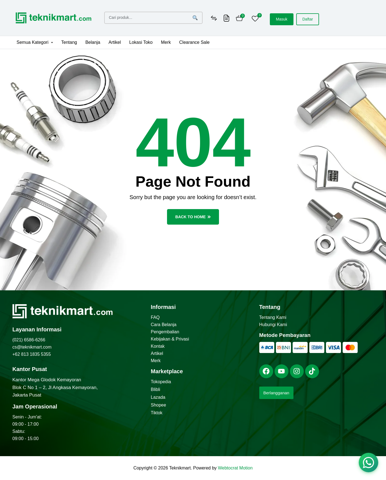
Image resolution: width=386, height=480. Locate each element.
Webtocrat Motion (235, 468)
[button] (35, 42)
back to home (193, 217)
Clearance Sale (194, 42)
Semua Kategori (35, 42)
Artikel (115, 42)
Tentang (69, 42)
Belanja (92, 42)
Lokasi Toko (141, 42)
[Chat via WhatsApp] (368, 462)
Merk (166, 42)
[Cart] (239, 18)
